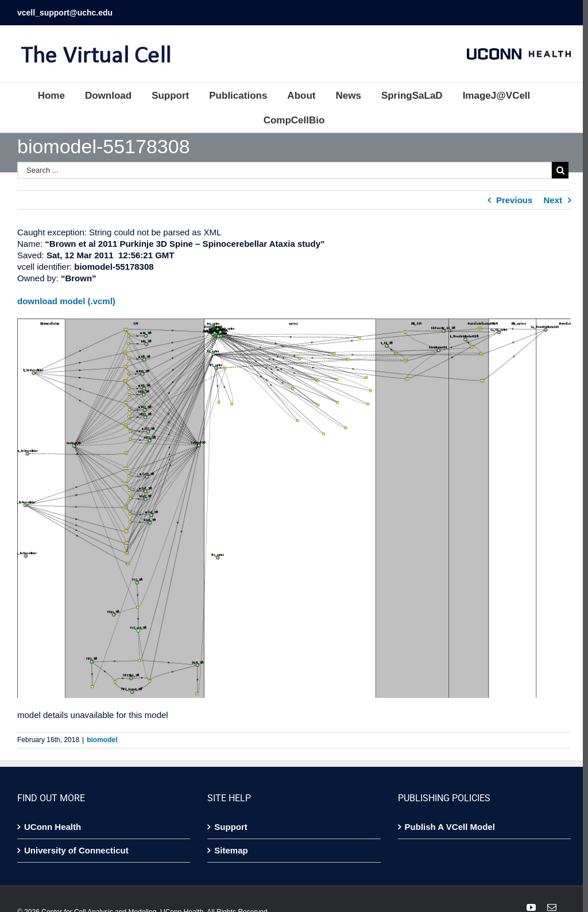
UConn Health (52, 823)
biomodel (102, 736)
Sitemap (229, 847)
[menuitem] (58, 95)
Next (547, 200)
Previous (509, 200)
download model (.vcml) (66, 301)
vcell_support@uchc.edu (65, 12)
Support (229, 823)
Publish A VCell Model (446, 823)
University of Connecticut (76, 847)
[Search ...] (282, 170)
